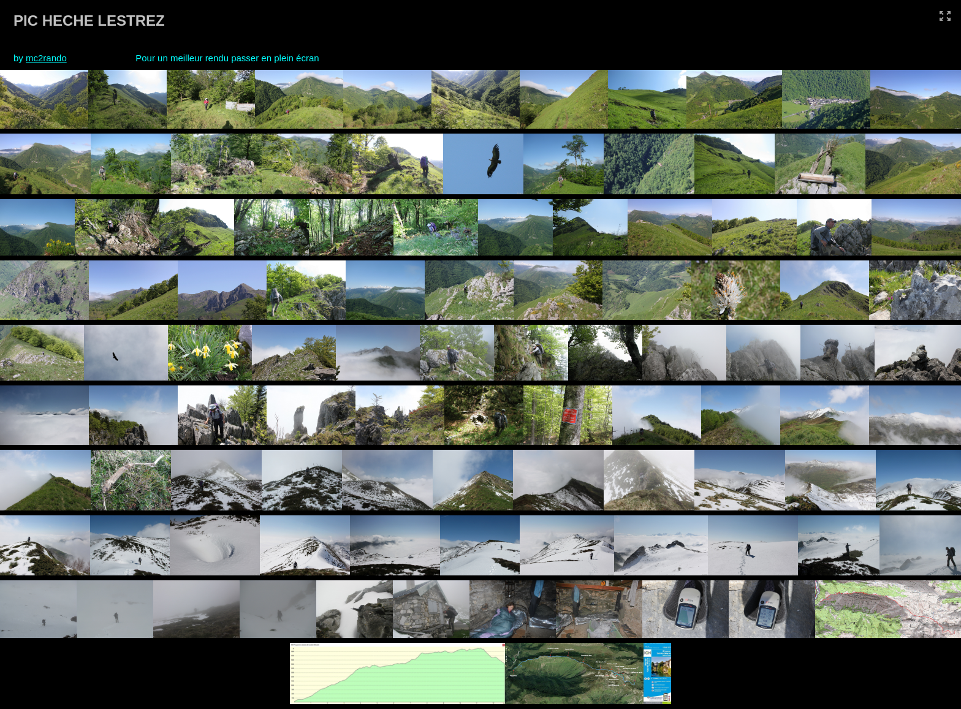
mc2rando (46, 58)
